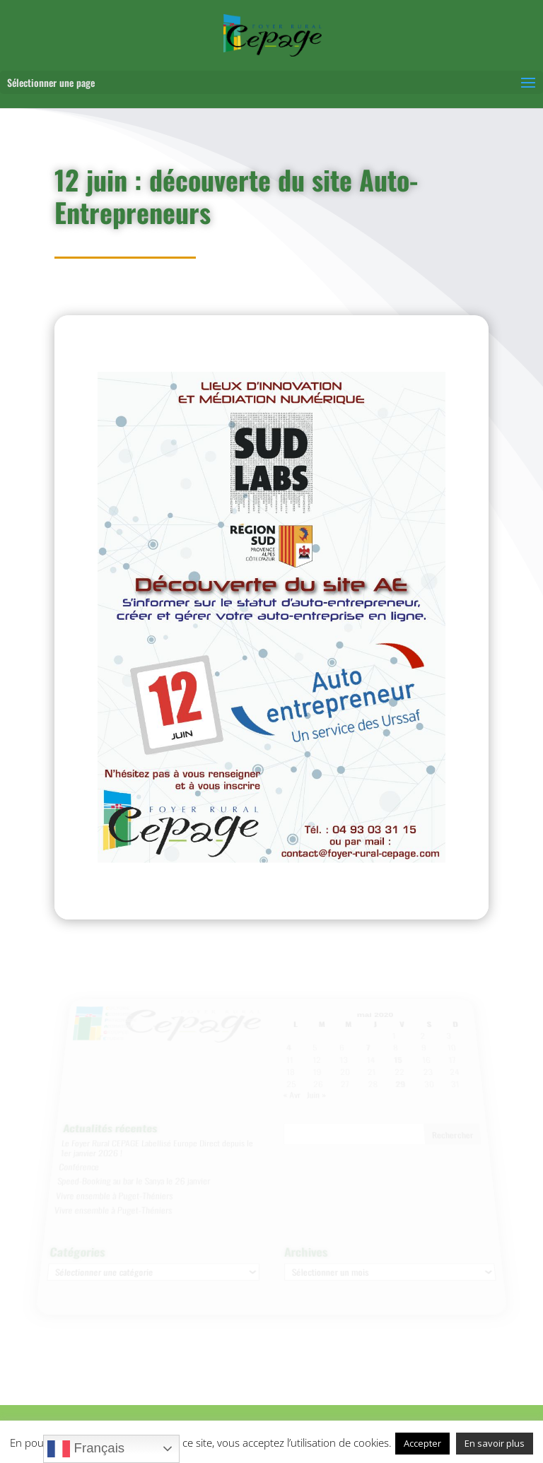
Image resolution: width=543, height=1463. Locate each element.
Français (85, 1449)
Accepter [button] (422, 1443)
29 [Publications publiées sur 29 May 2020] (400, 1087)
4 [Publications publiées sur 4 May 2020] (288, 1054)
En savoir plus (495, 1443)
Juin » (316, 1098)
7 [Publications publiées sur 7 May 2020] (368, 1054)
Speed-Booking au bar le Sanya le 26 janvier (133, 1179)
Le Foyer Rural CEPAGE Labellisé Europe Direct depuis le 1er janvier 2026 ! (156, 1148)
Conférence (79, 1166)
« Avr (291, 1098)
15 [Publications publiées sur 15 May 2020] (396, 1065)
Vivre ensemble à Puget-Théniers (113, 1193)
